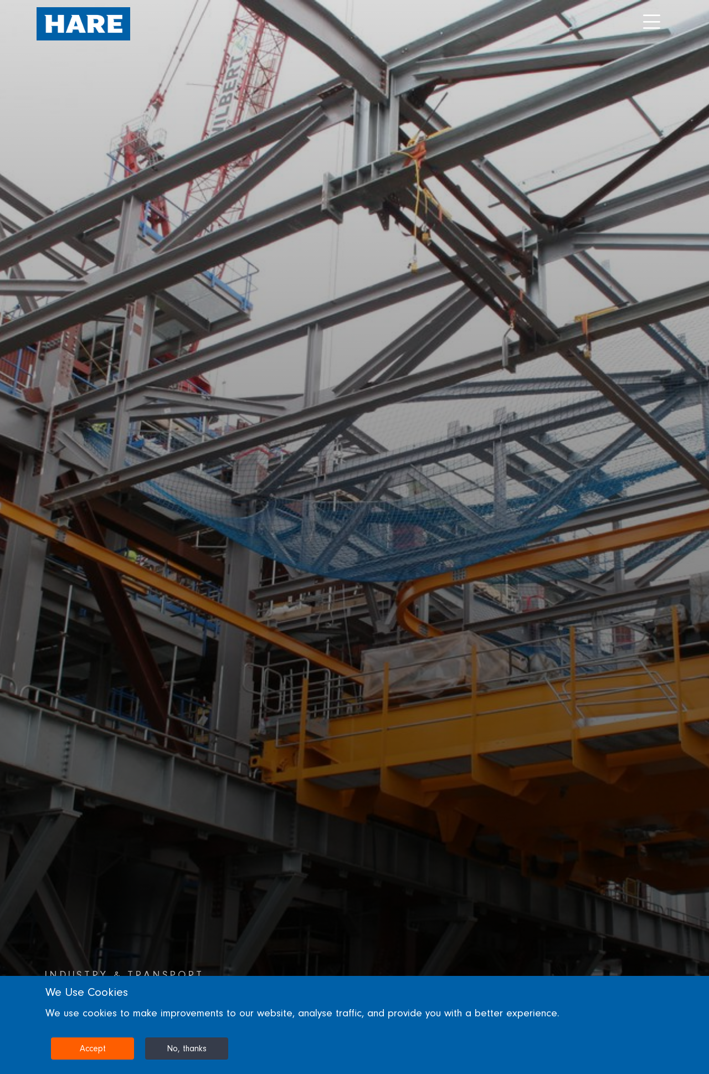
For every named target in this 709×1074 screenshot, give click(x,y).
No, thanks (187, 1048)
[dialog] (354, 1025)
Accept (93, 1048)
